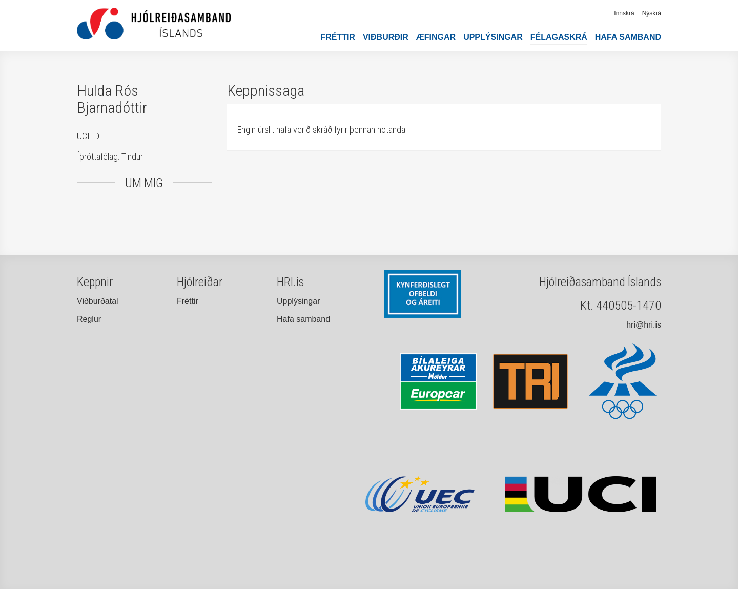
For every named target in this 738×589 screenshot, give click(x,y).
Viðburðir (385, 37)
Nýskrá (651, 13)
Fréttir (337, 37)
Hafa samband (628, 37)
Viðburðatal (97, 301)
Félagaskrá (558, 37)
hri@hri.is (643, 324)
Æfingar (436, 37)
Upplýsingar (493, 37)
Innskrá (624, 13)
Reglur (89, 319)
